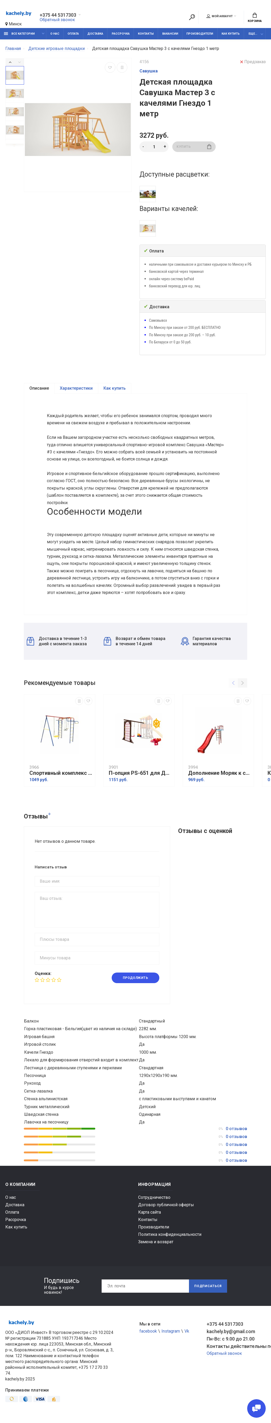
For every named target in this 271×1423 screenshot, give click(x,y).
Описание (39, 388)
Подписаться (208, 1286)
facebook (148, 1331)
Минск (13, 23)
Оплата (73, 33)
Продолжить (135, 978)
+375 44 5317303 (58, 15)
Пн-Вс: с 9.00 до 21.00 (231, 1339)
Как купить (231, 33)
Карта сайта (149, 1212)
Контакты (146, 33)
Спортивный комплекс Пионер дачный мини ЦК (60, 774)
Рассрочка (121, 33)
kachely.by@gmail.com (231, 1332)
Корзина (255, 18)
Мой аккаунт (219, 16)
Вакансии (170, 33)
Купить (194, 146)
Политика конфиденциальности (169, 1234)
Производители (199, 33)
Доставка (95, 33)
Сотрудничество (154, 1197)
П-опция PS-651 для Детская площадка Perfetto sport (140, 774)
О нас (54, 33)
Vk (186, 1331)
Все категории (19, 33)
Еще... (253, 33)
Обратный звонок (57, 19)
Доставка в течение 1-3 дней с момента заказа (57, 642)
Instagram (170, 1331)
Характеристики (76, 388)
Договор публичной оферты (166, 1205)
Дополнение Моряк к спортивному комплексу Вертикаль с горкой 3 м (219, 774)
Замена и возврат (155, 1242)
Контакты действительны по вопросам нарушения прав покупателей (236, 1347)
